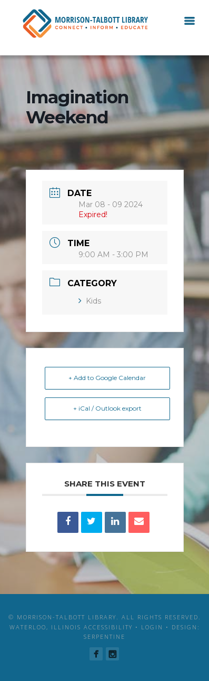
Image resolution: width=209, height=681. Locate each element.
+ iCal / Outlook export (107, 408)
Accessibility (108, 627)
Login (152, 627)
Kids (89, 301)
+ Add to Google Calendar (107, 378)
